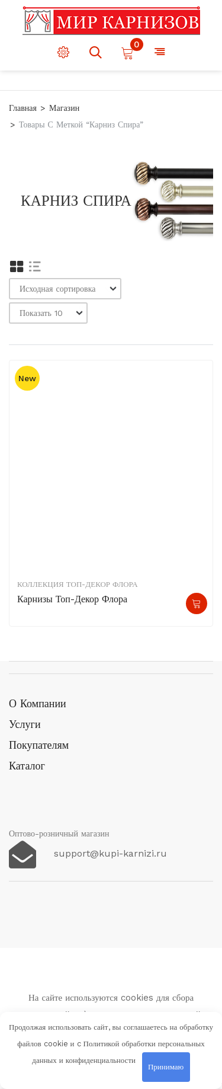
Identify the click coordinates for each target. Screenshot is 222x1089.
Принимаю (166, 1066)
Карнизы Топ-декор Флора (72, 599)
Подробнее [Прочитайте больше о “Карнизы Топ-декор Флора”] (196, 603)
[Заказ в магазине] (65, 288)
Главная (23, 108)
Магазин (64, 108)
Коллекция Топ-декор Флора (77, 584)
